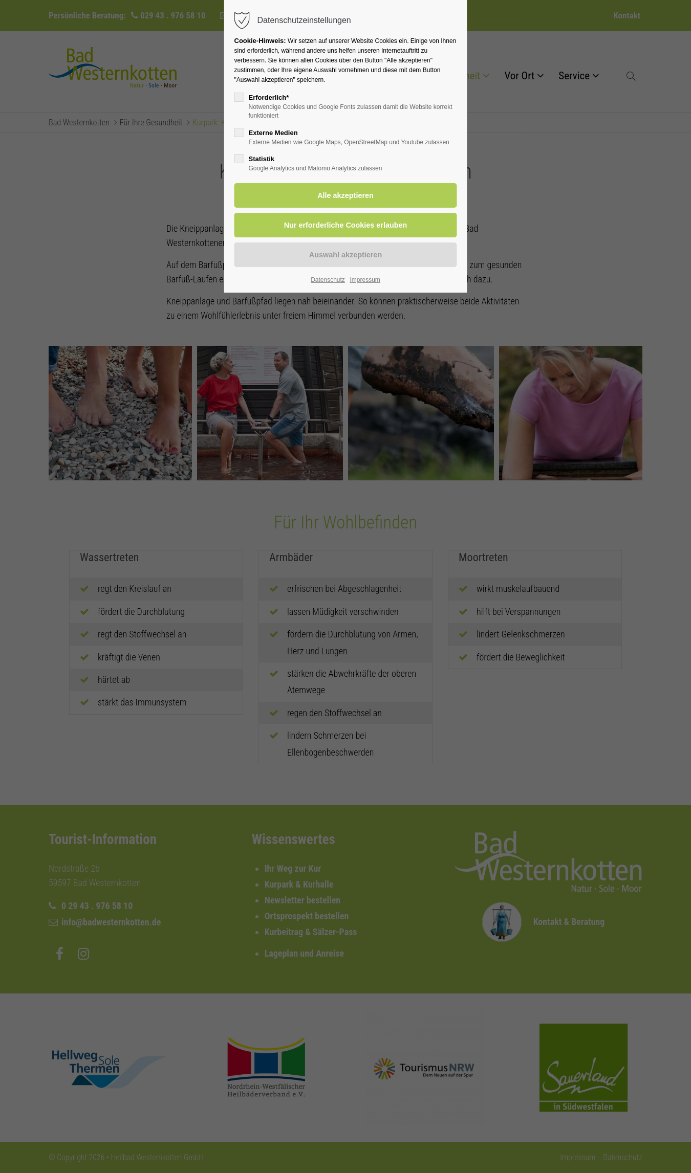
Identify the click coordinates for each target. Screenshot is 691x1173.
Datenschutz (328, 279)
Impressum (365, 279)
